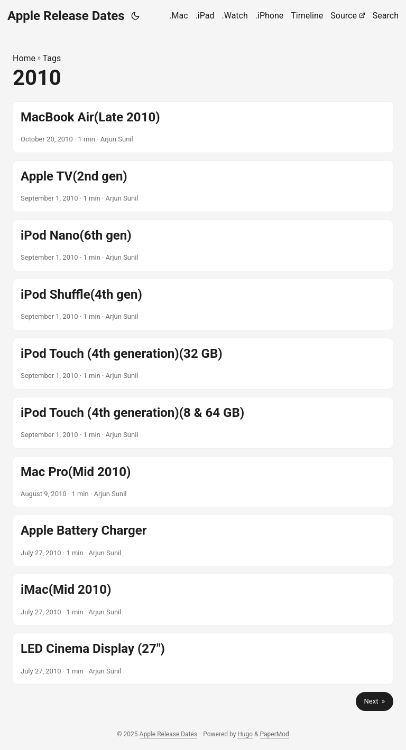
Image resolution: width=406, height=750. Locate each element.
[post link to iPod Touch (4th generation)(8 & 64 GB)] (203, 422)
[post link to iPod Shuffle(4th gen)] (203, 304)
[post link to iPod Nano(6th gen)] (203, 245)
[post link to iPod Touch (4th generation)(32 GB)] (203, 363)
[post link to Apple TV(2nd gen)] (203, 186)
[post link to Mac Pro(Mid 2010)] (203, 482)
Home (24, 58)
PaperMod (274, 734)
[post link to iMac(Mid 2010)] (203, 599)
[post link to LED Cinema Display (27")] (203, 658)
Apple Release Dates (66, 15)
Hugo (245, 734)
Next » (374, 701)
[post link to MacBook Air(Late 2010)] (203, 127)
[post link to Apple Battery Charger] (203, 540)
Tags (52, 58)
